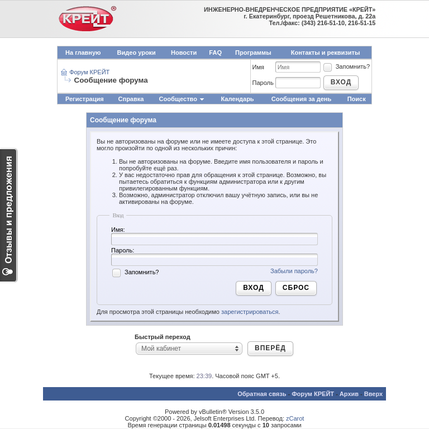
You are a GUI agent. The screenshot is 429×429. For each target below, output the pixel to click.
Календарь (237, 99)
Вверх (373, 393)
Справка (131, 99)
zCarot (295, 418)
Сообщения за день (301, 99)
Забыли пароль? (294, 271)
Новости (184, 52)
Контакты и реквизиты (325, 52)
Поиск (356, 99)
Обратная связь (261, 393)
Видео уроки (136, 52)
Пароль (263, 82)
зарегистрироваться (249, 311)
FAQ (215, 52)
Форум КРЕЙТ (89, 72)
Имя (258, 67)
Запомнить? (346, 66)
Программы (253, 52)
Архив (349, 393)
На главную (83, 52)
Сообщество (182, 99)
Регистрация (84, 99)
